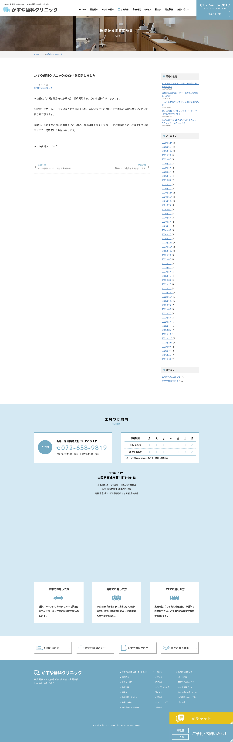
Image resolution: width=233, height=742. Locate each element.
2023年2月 (167, 284)
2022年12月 (167, 292)
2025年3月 (167, 180)
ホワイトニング (161, 702)
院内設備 (169, 9)
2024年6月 (167, 217)
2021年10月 (167, 342)
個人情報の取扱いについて (188, 692)
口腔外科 (158, 682)
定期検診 (158, 707)
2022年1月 (167, 334)
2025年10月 (167, 151)
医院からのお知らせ (54, 54)
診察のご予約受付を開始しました (121, 166)
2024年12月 (167, 192)
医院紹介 (94, 9)
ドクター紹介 (108, 9)
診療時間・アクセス (142, 9)
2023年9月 (167, 255)
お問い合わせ (183, 9)
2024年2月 (167, 234)
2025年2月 (167, 184)
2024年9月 (167, 205)
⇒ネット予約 (214, 14)
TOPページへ (39, 54)
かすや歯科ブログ (170, 381)
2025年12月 (167, 142)
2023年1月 (167, 288)
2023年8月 (167, 259)
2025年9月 (167, 155)
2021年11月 (167, 338)
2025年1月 (167, 188)
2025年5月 (167, 172)
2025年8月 (167, 159)
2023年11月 (167, 246)
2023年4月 (167, 276)
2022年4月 (167, 326)
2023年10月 (167, 251)
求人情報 (181, 702)
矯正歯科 (158, 692)
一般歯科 (158, 672)
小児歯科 (158, 677)
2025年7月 (167, 163)
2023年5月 (167, 271)
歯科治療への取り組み (130, 707)
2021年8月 (167, 346)
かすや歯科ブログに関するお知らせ (63, 166)
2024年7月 (167, 213)
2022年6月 (167, 317)
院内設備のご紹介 (185, 672)
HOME (82, 9)
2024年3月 (167, 230)
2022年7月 (167, 313)
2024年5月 (167, 222)
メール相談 (182, 677)
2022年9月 (167, 305)
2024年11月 (167, 197)
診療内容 (125, 9)
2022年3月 (167, 330)
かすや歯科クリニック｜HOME (134, 672)
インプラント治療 (162, 687)
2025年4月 (167, 176)
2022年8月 (167, 309)
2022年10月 (167, 301)
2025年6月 (167, 167)
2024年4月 (167, 226)
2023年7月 (167, 263)
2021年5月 (167, 359)
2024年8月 (167, 209)
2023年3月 (167, 280)
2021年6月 (167, 355)
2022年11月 (167, 297)
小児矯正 (158, 697)
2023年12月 (167, 242)
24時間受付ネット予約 (187, 697)
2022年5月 (167, 322)
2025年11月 (167, 147)
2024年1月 (167, 238)
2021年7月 (167, 351)
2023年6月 (167, 267)
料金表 (158, 9)
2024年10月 (167, 201)
